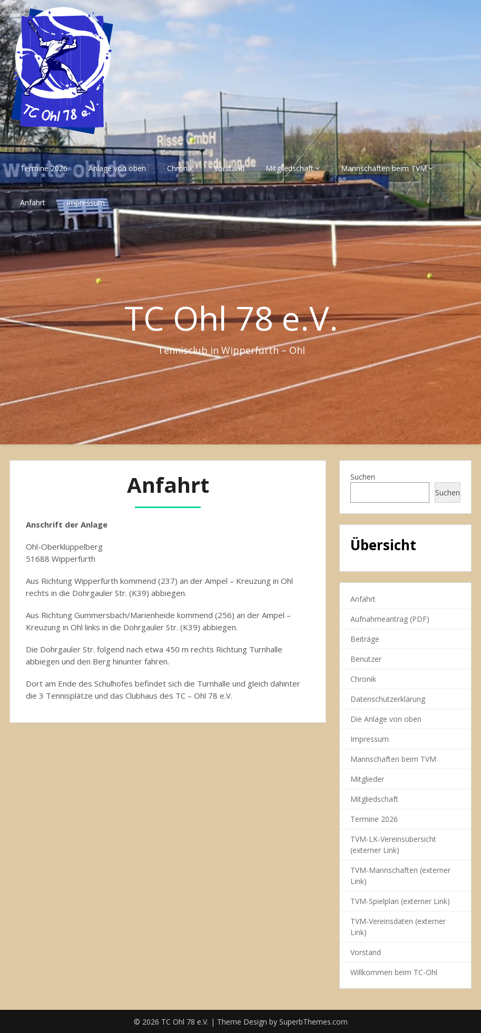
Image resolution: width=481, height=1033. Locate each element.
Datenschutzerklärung (387, 699)
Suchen (362, 477)
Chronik (180, 168)
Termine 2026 (43, 168)
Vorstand (229, 168)
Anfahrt (32, 202)
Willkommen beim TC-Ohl (393, 972)
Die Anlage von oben (385, 719)
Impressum (85, 202)
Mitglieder (367, 779)
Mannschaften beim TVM (384, 168)
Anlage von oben (117, 168)
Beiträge (364, 639)
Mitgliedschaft (289, 168)
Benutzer (365, 659)
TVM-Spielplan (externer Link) (400, 901)
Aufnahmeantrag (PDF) (389, 619)
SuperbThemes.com (313, 1022)
